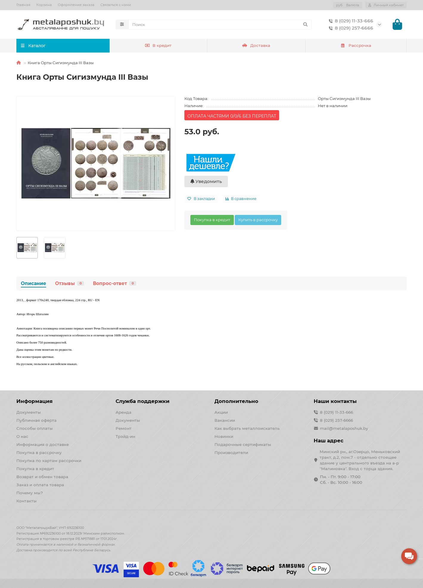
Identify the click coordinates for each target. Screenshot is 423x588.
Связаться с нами (115, 5)
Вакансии (224, 420)
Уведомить (206, 182)
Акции (221, 412)
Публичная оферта (36, 420)
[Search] (220, 25)
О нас (22, 436)
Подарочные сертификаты (242, 444)
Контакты (26, 500)
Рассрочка (355, 46)
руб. (347, 5)
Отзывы (69, 284)
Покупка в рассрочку (39, 452)
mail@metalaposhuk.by (344, 428)
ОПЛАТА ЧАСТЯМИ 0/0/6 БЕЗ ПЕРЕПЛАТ (231, 116)
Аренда (123, 412)
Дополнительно (236, 401)
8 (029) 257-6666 (349, 28)
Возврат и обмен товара (42, 476)
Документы (28, 412)
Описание (33, 284)
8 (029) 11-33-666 (349, 21)
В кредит (158, 46)
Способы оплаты (34, 428)
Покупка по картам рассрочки (48, 460)
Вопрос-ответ (114, 284)
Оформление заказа (76, 5)
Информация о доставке (42, 444)
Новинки (223, 436)
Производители (231, 452)
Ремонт (124, 428)
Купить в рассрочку (258, 220)
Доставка (256, 46)
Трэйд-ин (125, 436)
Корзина (44, 5)
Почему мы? (29, 492)
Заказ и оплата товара (40, 484)
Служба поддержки (142, 401)
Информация (34, 401)
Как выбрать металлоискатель (247, 428)
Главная (23, 5)
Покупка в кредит (212, 220)
